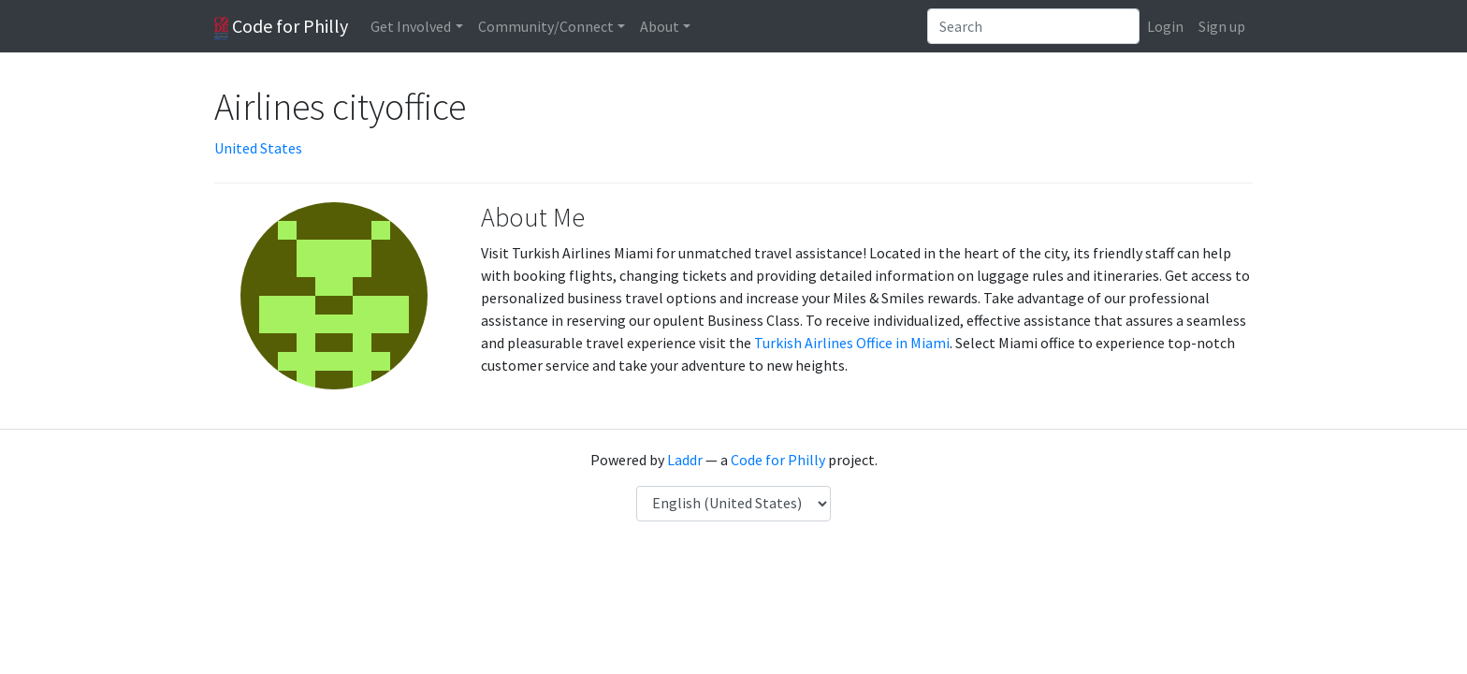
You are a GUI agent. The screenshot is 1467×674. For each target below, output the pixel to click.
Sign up (1221, 26)
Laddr (685, 459)
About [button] (659, 26)
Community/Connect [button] (546, 26)
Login (1165, 26)
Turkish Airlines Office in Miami (852, 342)
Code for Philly (281, 27)
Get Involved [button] (410, 26)
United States (258, 148)
